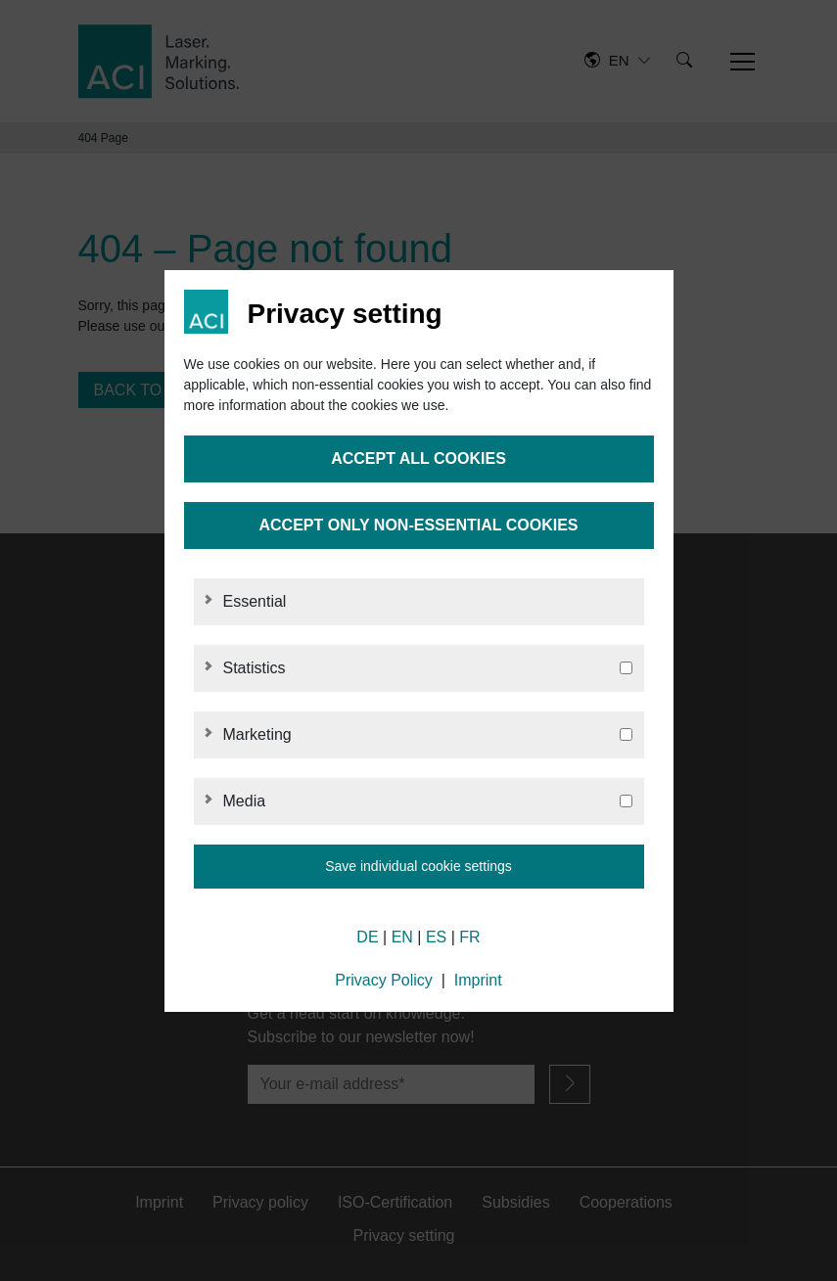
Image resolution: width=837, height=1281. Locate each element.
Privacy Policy (384, 980)
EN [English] (402, 937)
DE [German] (367, 937)
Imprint (478, 980)
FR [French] (469, 937)
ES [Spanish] (436, 937)
